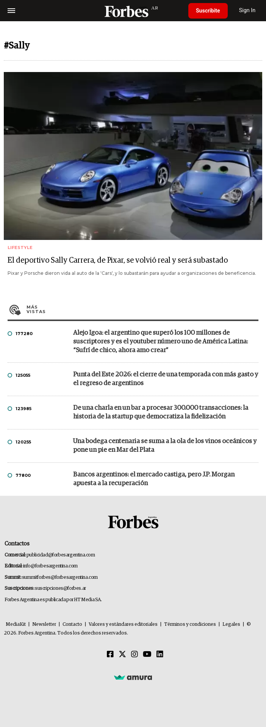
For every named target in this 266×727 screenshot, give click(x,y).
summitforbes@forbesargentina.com (60, 577)
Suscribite (208, 11)
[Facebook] (110, 654)
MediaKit (16, 624)
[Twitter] (122, 654)
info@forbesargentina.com (50, 566)
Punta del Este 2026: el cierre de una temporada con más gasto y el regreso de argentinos (165, 379)
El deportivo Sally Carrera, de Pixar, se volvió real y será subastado (118, 260)
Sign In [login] (247, 10)
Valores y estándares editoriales (123, 624)
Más (142, 309)
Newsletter (44, 624)
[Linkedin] (159, 654)
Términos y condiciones (190, 624)
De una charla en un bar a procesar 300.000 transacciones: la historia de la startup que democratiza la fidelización (160, 412)
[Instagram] (134, 654)
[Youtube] (147, 654)
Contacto (72, 624)
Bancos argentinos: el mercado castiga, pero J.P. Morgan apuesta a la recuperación (154, 479)
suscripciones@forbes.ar (60, 588)
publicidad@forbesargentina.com (61, 555)
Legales (231, 624)
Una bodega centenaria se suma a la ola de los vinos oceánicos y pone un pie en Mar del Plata (165, 445)
